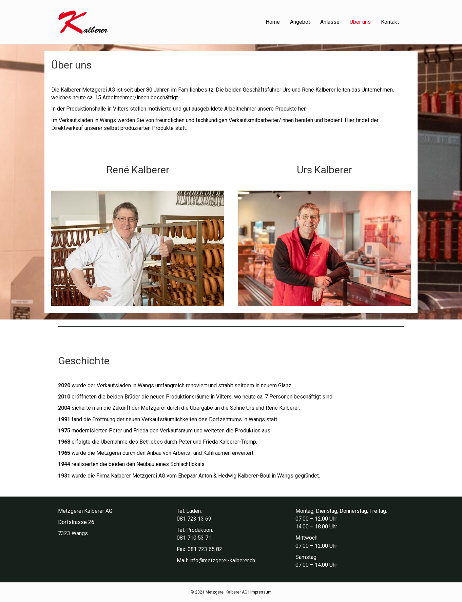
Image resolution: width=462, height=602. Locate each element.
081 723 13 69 (194, 519)
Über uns (360, 22)
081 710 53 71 (194, 538)
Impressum (261, 592)
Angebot (300, 22)
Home (273, 22)
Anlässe (330, 22)
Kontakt (390, 22)
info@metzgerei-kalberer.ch (222, 560)
